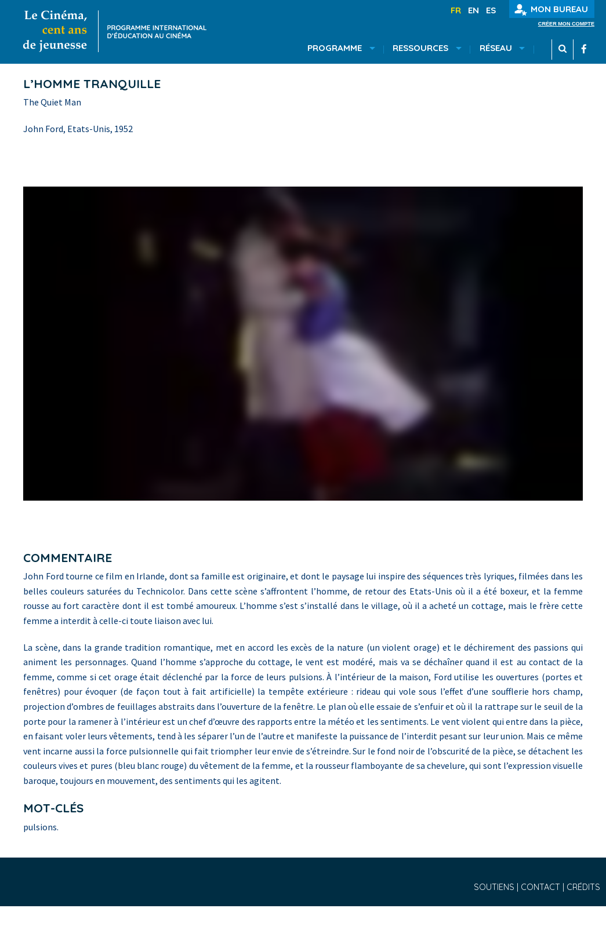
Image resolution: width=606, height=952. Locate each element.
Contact (542, 887)
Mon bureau (551, 9)
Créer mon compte (566, 24)
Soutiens (495, 887)
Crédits (583, 887)
